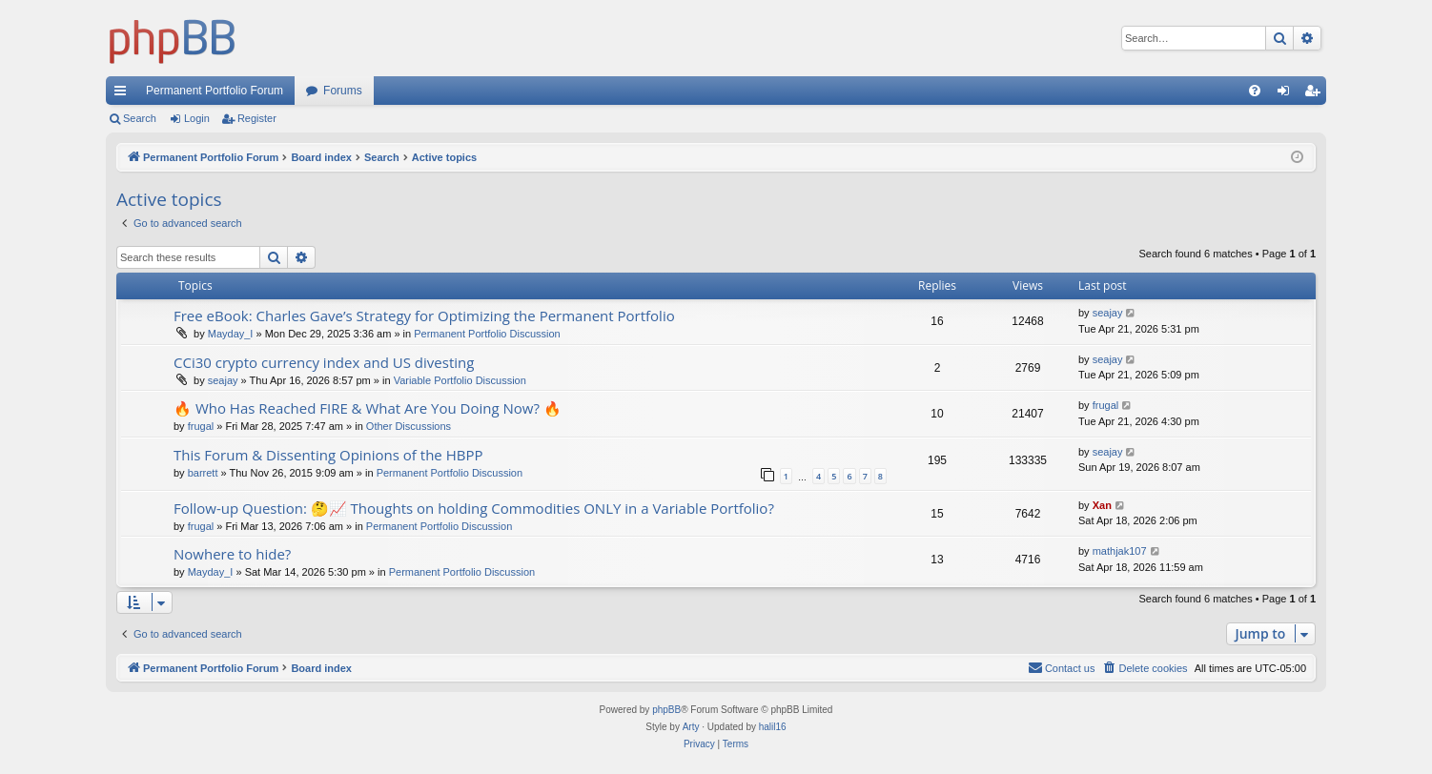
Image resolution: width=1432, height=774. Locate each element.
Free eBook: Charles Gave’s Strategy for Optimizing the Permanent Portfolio (424, 315)
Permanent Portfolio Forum (214, 90)
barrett (203, 473)
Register (256, 118)
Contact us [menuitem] (1061, 667)
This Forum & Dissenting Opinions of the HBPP (328, 454)
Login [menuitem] (1288, 94)
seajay (1108, 312)
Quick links (123, 94)
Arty (691, 727)
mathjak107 (1120, 551)
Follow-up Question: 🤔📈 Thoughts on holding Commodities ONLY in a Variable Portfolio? (474, 508)
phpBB (666, 709)
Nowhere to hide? (232, 553)
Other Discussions (408, 426)
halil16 (773, 727)
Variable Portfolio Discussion (460, 380)
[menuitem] (1254, 90)
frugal (201, 426)
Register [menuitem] (1316, 94)
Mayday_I (231, 333)
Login (197, 118)
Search (139, 118)
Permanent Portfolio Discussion (487, 333)
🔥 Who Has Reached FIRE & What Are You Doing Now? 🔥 (368, 408)
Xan (1102, 505)
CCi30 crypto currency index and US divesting (324, 362)
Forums (342, 90)
